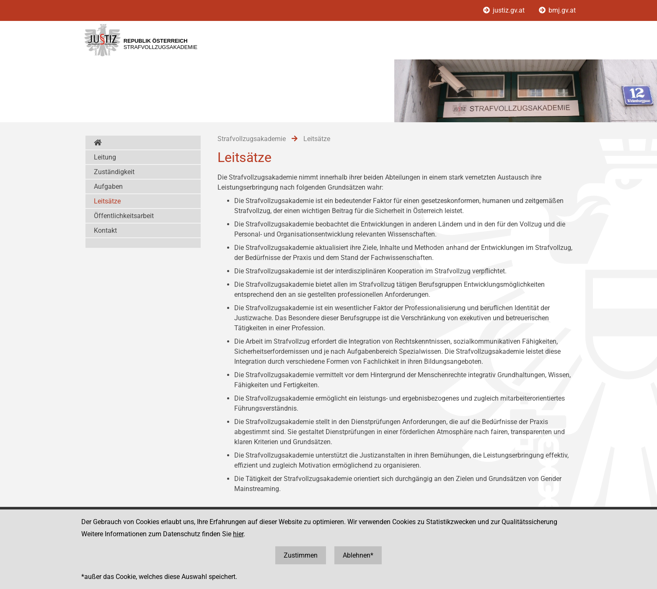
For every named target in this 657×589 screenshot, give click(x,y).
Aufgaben (108, 186)
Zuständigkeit (114, 172)
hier (238, 534)
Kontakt (105, 230)
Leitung (105, 157)
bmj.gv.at (557, 10)
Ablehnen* (358, 555)
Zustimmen (301, 555)
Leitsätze (107, 201)
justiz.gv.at (504, 10)
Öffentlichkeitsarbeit (124, 216)
